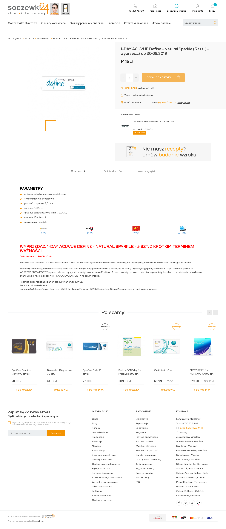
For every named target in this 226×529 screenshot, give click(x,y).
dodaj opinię (184, 102)
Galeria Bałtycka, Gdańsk (190, 491)
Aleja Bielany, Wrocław (188, 437)
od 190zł (183, 233)
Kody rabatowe (144, 464)
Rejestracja (142, 423)
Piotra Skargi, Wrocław (188, 459)
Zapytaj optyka (144, 473)
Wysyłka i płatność (146, 446)
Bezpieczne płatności (147, 450)
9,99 (43, 233)
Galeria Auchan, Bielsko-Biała (192, 473)
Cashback (131, 88)
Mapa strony (142, 477)
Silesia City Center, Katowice (192, 464)
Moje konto (142, 418)
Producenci (98, 437)
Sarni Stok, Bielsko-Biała (189, 468)
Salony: (184, 432)
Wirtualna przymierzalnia (105, 482)
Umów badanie (161, 23)
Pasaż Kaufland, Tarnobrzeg (191, 482)
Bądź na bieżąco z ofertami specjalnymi (33, 414)
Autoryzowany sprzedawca (107, 477)
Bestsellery (98, 450)
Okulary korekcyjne (53, 23)
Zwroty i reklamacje (146, 455)
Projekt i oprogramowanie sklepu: (26, 521)
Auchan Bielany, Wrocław (189, 441)
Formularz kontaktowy (188, 418)
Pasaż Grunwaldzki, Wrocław (191, 450)
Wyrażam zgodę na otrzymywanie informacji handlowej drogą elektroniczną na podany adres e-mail (41, 423)
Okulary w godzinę (102, 500)
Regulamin (141, 432)
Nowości (96, 446)
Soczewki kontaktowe (23, 23)
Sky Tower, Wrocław (186, 446)
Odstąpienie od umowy (148, 459)
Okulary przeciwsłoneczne (86, 23)
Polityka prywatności (147, 437)
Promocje (114, 23)
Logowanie (142, 427)
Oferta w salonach (136, 23)
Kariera (96, 427)
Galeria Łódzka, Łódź (188, 486)
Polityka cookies (144, 441)
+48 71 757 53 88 (188, 423)
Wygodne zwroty (145, 468)
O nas (95, 418)
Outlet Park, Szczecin (188, 495)
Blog (94, 423)
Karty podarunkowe (103, 473)
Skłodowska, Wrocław (188, 455)
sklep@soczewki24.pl (191, 427)
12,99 (90, 233)
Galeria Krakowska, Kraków (190, 477)
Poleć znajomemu (131, 102)
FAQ (138, 482)
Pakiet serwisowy (101, 495)
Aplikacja (97, 491)
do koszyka (139, 132)
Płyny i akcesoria (101, 468)
